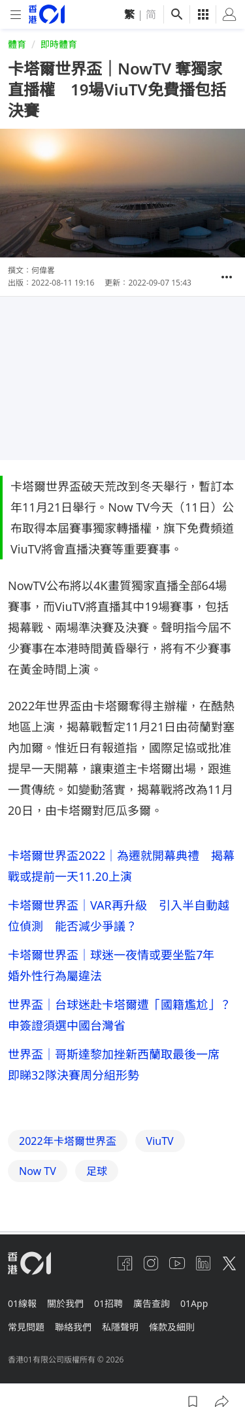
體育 (17, 44)
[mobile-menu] (16, 15)
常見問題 (26, 1327)
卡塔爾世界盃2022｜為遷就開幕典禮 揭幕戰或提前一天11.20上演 (121, 866)
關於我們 (65, 1303)
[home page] (47, 14)
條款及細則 (172, 1327)
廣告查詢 (151, 1303)
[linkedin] (203, 1263)
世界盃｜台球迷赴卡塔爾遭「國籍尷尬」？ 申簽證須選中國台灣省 (122, 1015)
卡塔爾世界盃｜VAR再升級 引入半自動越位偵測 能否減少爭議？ (118, 915)
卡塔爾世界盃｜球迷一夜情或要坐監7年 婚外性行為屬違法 (117, 965)
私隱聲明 (120, 1327)
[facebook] (125, 1263)
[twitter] (229, 1263)
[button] (226, 277)
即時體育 (59, 44)
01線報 (22, 1303)
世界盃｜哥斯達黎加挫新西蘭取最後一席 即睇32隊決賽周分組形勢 (119, 1064)
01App (194, 1303)
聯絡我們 (73, 1327)
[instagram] (151, 1263)
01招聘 (108, 1303)
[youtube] (177, 1263)
